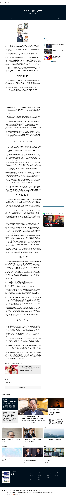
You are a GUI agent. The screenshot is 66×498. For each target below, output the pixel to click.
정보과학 (39, 475)
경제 (39, 472)
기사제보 (56, 472)
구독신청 (56, 473)
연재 (47, 472)
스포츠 (30, 477)
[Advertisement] (20, 99)
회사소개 (7, 490)
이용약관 (24, 490)
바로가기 (59, 213)
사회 (30, 473)
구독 (21, 363)
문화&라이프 (31, 475)
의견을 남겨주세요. (9, 382)
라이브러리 (49, 475)
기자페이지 (49, 477)
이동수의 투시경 (48, 40)
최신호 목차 (49, 473)
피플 (39, 477)
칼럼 (30, 479)
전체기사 (39, 479)
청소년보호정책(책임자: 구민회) (37, 490)
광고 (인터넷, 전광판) (12, 490)
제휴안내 (17, 490)
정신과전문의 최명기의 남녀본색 (12, 363)
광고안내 (56, 475)
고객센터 (21, 490)
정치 (30, 472)
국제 (39, 473)
